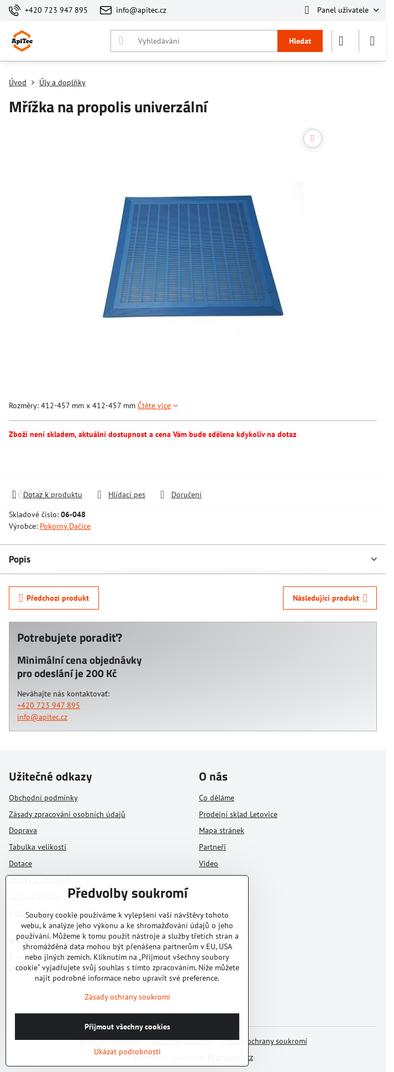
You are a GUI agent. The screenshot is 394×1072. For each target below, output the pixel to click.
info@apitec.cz (42, 717)
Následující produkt (330, 598)
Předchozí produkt (54, 598)
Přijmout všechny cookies (127, 1027)
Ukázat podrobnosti (127, 1052)
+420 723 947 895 (48, 705)
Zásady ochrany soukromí (264, 1041)
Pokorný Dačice (65, 526)
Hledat (300, 41)
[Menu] (372, 41)
